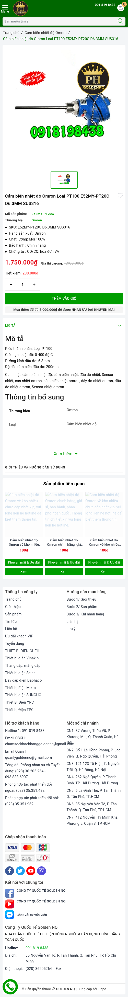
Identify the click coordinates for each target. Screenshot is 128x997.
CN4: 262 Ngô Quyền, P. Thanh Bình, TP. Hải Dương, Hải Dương (92, 780)
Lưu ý (71, 629)
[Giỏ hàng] (120, 7)
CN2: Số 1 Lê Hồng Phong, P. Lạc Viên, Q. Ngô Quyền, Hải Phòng (94, 753)
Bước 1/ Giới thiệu (81, 599)
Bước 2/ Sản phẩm (82, 607)
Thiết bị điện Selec (20, 673)
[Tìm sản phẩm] (59, 21)
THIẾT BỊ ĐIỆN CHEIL (22, 651)
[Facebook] (9, 870)
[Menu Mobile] (5, 10)
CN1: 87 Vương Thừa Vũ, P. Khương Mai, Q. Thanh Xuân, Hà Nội (93, 737)
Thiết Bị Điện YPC (19, 702)
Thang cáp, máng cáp (22, 665)
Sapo (102, 989)
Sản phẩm (13, 614)
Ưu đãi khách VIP (19, 636)
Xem (23, 571)
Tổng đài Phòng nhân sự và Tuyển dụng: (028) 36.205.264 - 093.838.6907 (33, 771)
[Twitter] (20, 870)
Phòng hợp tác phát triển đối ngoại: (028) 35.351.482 (28, 787)
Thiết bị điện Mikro (20, 688)
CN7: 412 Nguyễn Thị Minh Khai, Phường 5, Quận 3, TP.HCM (93, 820)
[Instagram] (41, 870)
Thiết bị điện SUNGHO (23, 695)
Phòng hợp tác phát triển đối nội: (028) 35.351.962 (32, 801)
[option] (64, 106)
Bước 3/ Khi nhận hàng (85, 614)
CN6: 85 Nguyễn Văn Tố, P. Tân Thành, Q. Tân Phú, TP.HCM (92, 807)
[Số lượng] (22, 284)
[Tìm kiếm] (120, 21)
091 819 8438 (105, 4)
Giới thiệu (13, 607)
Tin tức (11, 622)
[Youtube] (30, 870)
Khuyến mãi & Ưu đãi (24, 562)
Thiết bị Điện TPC (19, 710)
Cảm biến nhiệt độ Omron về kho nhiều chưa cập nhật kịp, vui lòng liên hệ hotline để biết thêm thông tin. (24, 542)
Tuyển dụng (14, 643)
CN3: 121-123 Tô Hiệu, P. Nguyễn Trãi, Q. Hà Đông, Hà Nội (94, 767)
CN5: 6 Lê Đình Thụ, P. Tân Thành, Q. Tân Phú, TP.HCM (94, 793)
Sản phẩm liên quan (64, 483)
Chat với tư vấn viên (26, 914)
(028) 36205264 (39, 969)
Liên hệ (11, 629)
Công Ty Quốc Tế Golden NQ (35, 893)
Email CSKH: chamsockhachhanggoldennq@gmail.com (39, 741)
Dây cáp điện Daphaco (23, 680)
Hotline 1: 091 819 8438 (24, 731)
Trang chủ (13, 599)
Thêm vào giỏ (64, 298)
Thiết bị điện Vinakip (22, 658)
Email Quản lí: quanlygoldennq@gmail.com (28, 754)
